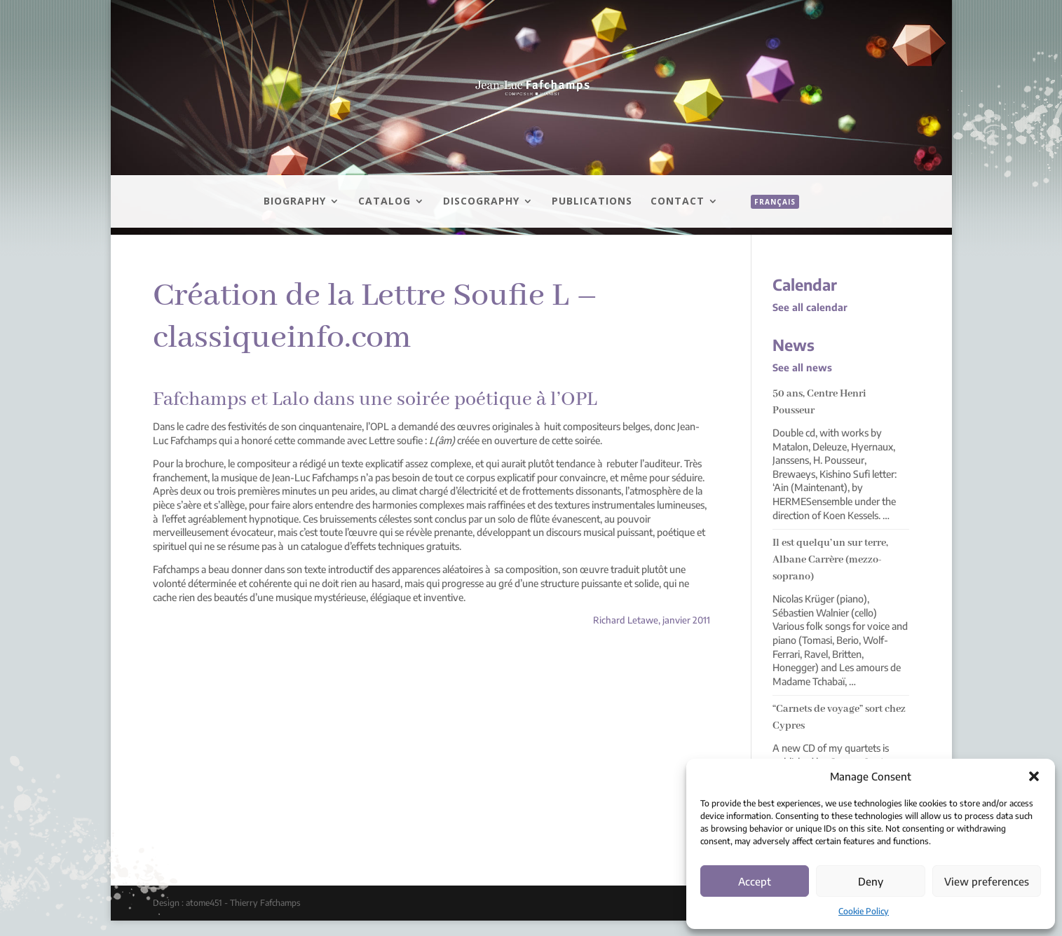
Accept (754, 881)
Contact (677, 201)
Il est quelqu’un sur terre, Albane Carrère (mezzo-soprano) (830, 560)
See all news (802, 367)
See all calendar (809, 307)
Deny (870, 881)
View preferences (986, 881)
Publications (592, 201)
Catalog (384, 201)
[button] (1034, 776)
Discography (481, 201)
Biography (295, 201)
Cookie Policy (863, 911)
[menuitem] (768, 217)
